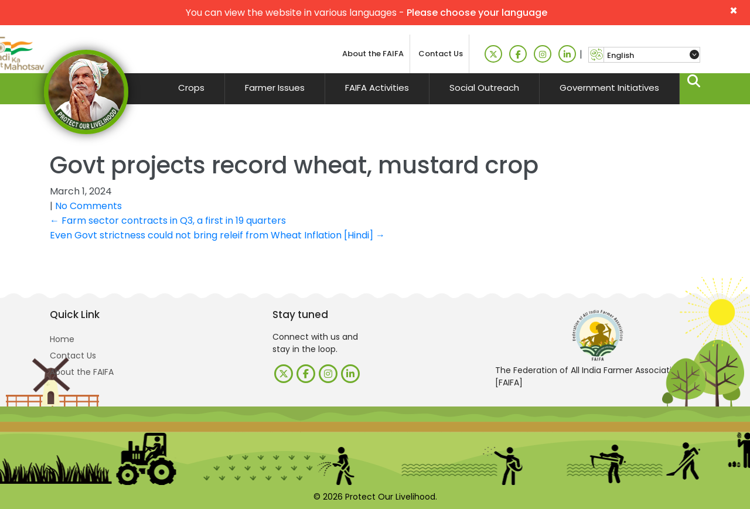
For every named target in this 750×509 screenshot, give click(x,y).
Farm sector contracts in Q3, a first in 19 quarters (168, 220)
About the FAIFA (373, 53)
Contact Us (440, 53)
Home (62, 339)
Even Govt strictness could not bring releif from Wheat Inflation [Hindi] (217, 235)
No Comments (88, 206)
